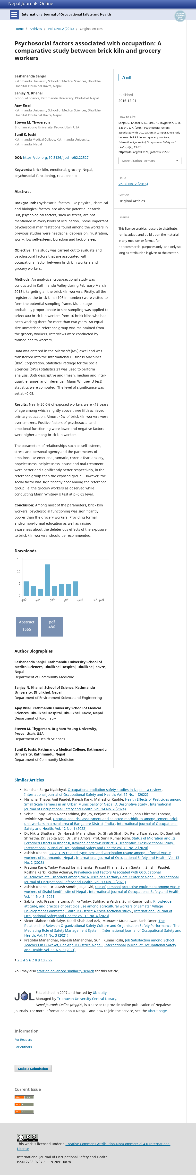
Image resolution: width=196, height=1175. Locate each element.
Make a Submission (33, 1068)
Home (19, 28)
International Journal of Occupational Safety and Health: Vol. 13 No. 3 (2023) (101, 879)
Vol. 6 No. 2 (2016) (61, 28)
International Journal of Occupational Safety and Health (66, 14)
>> (50, 960)
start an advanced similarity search (65, 971)
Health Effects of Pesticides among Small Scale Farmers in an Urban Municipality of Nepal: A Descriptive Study (102, 801)
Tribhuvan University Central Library (86, 998)
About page (157, 1010)
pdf (128, 77)
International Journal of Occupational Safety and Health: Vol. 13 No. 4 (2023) (98, 913)
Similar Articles (29, 780)
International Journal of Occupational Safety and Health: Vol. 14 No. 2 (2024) (97, 806)
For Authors (23, 1047)
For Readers (23, 1039)
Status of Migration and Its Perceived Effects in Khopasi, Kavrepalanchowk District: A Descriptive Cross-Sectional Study (100, 840)
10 (43, 960)
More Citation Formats (138, 161)
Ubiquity (100, 992)
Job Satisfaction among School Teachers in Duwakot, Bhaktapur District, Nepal (99, 942)
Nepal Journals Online (30, 3)
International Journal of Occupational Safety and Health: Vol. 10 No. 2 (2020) (86, 848)
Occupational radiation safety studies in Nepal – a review (115, 789)
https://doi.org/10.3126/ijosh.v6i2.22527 (56, 157)
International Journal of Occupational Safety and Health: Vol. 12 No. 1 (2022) (86, 794)
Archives (36, 28)
